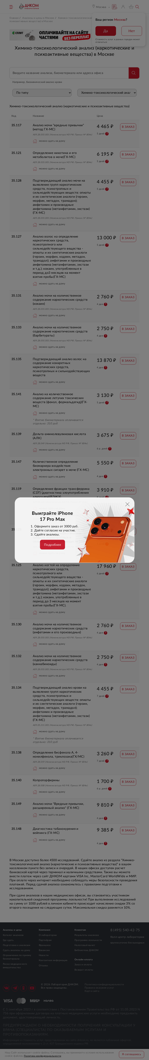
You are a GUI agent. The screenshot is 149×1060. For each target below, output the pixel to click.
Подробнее (52, 544)
